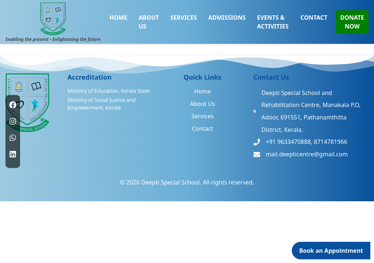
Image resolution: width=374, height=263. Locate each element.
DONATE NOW (352, 22)
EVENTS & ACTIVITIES (273, 22)
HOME (118, 18)
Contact (202, 129)
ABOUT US (149, 22)
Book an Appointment (331, 251)
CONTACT (313, 18)
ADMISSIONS (226, 18)
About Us (202, 104)
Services (202, 116)
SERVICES (183, 18)
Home (202, 91)
